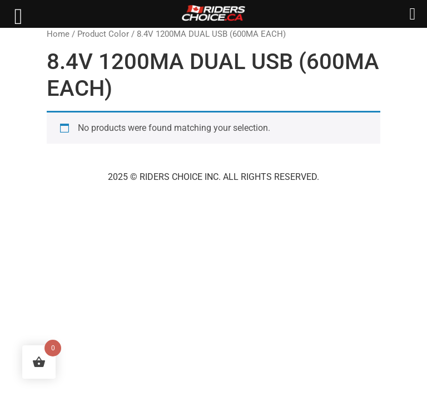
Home (58, 34)
